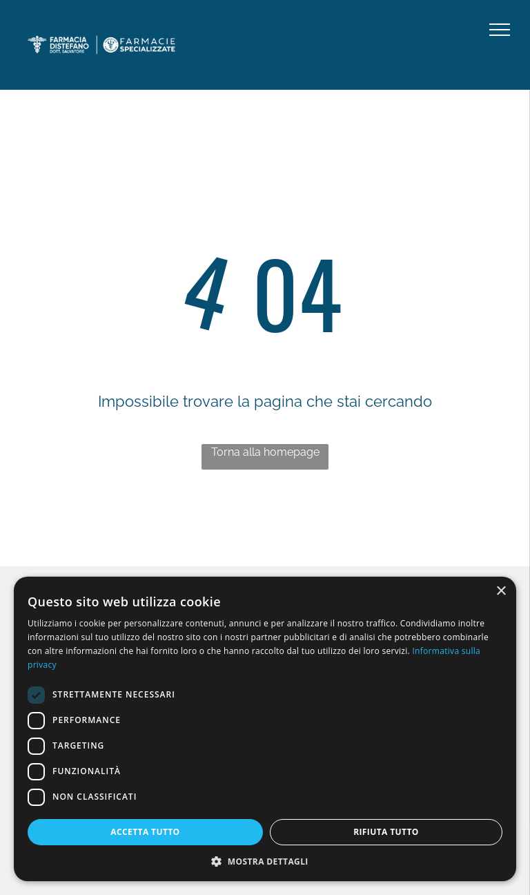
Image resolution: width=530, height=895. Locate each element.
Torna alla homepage (265, 452)
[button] (265, 860)
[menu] (500, 30)
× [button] (500, 591)
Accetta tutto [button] (144, 832)
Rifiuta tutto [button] (386, 832)
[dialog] (265, 729)
